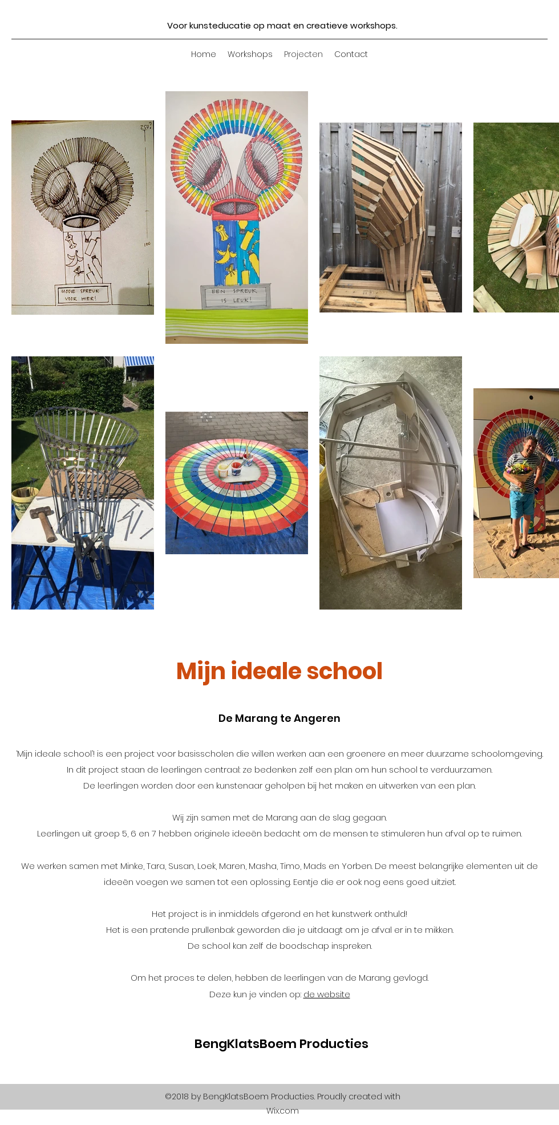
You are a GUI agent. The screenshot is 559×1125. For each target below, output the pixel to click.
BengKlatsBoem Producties (281, 1044)
